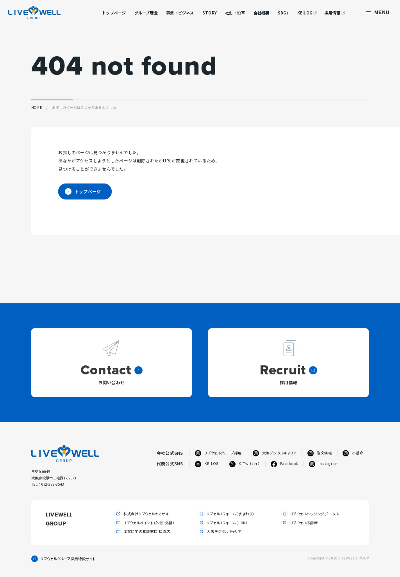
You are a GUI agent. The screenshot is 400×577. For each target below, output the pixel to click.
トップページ (114, 13)
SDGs (283, 13)
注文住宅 (319, 453)
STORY (209, 13)
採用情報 (333, 13)
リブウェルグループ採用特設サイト (68, 559)
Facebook (284, 464)
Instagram (324, 464)
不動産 (353, 453)
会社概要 (262, 13)
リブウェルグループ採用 (218, 453)
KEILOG (304, 13)
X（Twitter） (244, 464)
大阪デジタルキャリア (274, 453)
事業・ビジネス (180, 13)
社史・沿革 (235, 13)
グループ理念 (146, 13)
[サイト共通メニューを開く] (378, 12)
